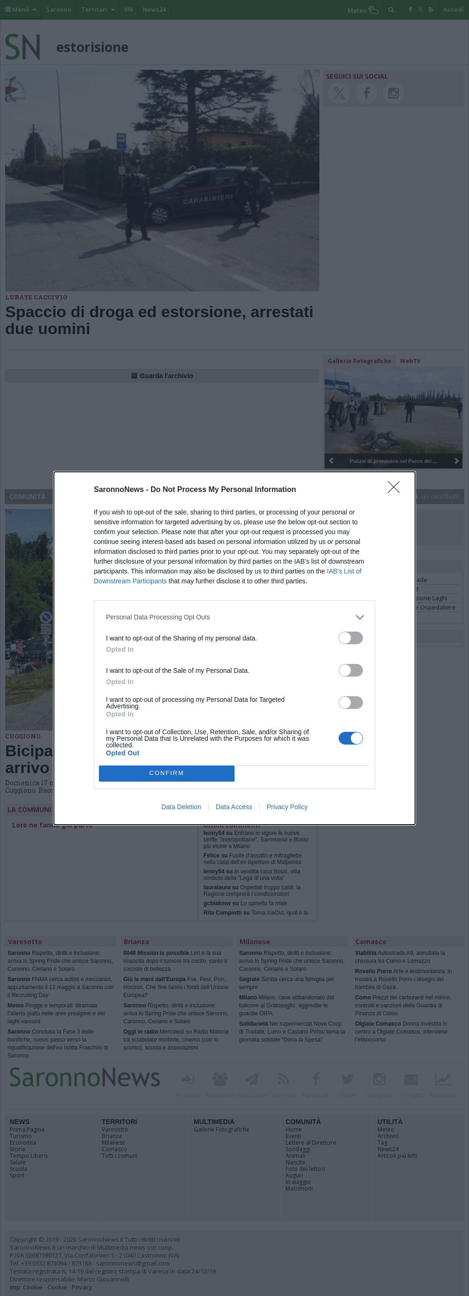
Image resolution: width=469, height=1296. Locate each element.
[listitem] (234, 617)
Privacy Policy (287, 807)
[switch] (351, 638)
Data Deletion (181, 807)
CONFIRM (166, 773)
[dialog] (234, 648)
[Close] (397, 490)
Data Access (234, 807)
